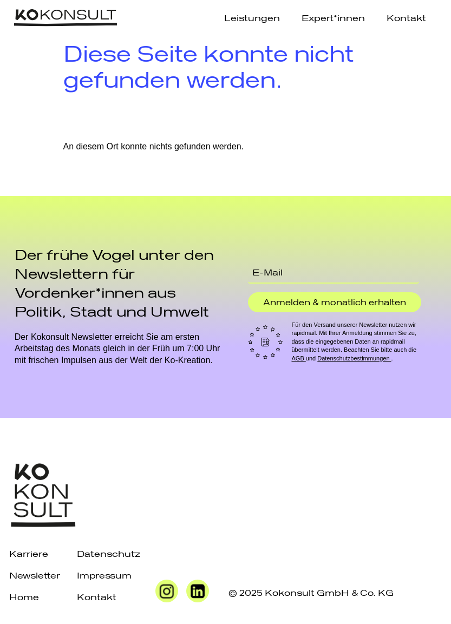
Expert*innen (333, 17)
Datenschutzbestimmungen (354, 358)
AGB (298, 358)
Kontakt (406, 17)
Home (24, 597)
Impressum (104, 575)
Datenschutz (108, 553)
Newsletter (34, 575)
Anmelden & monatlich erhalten (334, 302)
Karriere (28, 553)
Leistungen (252, 17)
